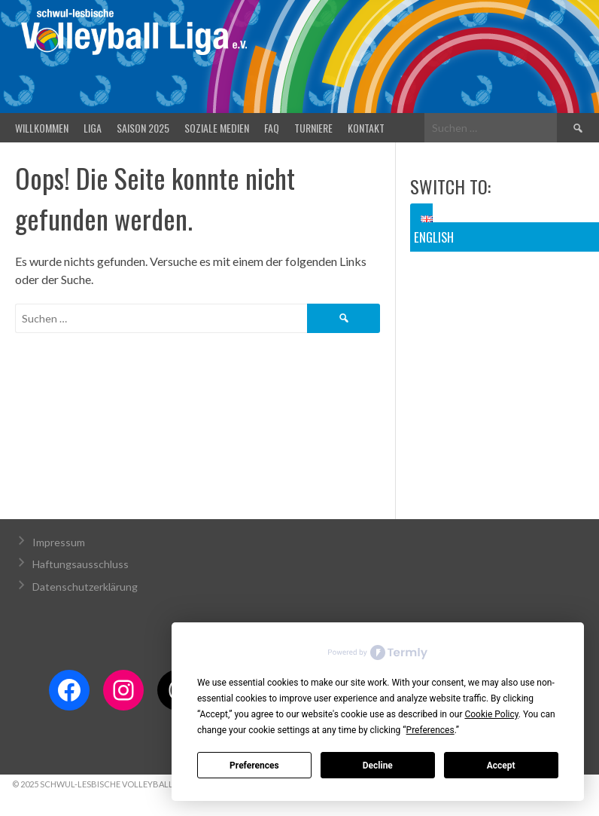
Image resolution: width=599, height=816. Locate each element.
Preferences (254, 765)
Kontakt (366, 128)
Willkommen (41, 128)
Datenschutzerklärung (85, 586)
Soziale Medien (216, 128)
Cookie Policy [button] (491, 714)
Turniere (313, 128)
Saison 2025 (143, 128)
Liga (93, 128)
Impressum (58, 542)
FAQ (271, 128)
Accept (501, 765)
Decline (378, 765)
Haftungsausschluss (80, 564)
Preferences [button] (430, 730)
